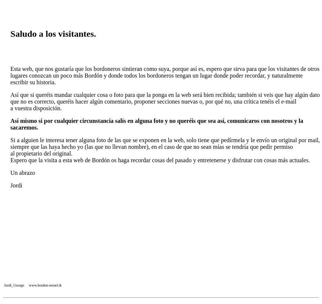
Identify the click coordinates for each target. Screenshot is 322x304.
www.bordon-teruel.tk (45, 285)
